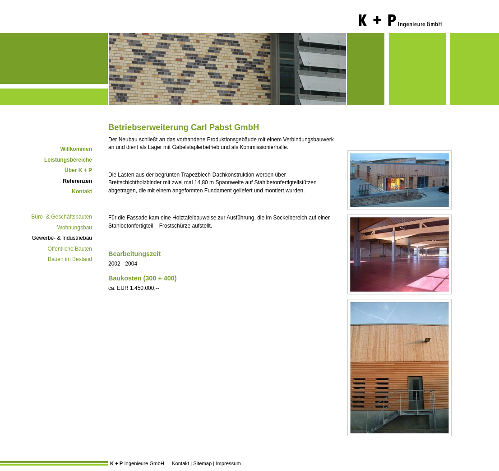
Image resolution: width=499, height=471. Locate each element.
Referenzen (77, 181)
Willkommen (76, 149)
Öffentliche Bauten (69, 249)
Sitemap (202, 463)
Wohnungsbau (74, 227)
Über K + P (78, 170)
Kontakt (82, 191)
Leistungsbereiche (68, 160)
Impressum (228, 463)
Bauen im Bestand (70, 259)
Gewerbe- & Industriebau (62, 238)
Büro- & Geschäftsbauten (61, 217)
